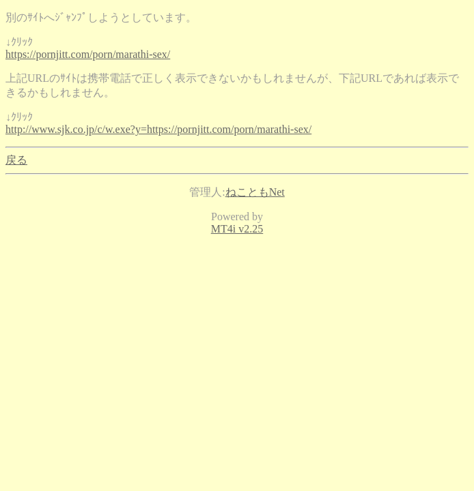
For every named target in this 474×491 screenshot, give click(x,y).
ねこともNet (255, 192)
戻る (16, 160)
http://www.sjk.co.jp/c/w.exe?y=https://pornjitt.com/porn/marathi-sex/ (158, 129)
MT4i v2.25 (237, 229)
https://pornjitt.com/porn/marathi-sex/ (87, 54)
